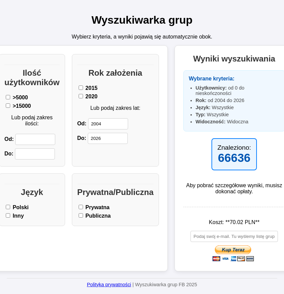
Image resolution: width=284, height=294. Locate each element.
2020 (88, 96)
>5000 (17, 97)
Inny (15, 216)
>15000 (18, 106)
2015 (88, 88)
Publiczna (95, 216)
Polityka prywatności (109, 284)
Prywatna (94, 207)
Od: (29, 139)
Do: (29, 154)
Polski (17, 207)
